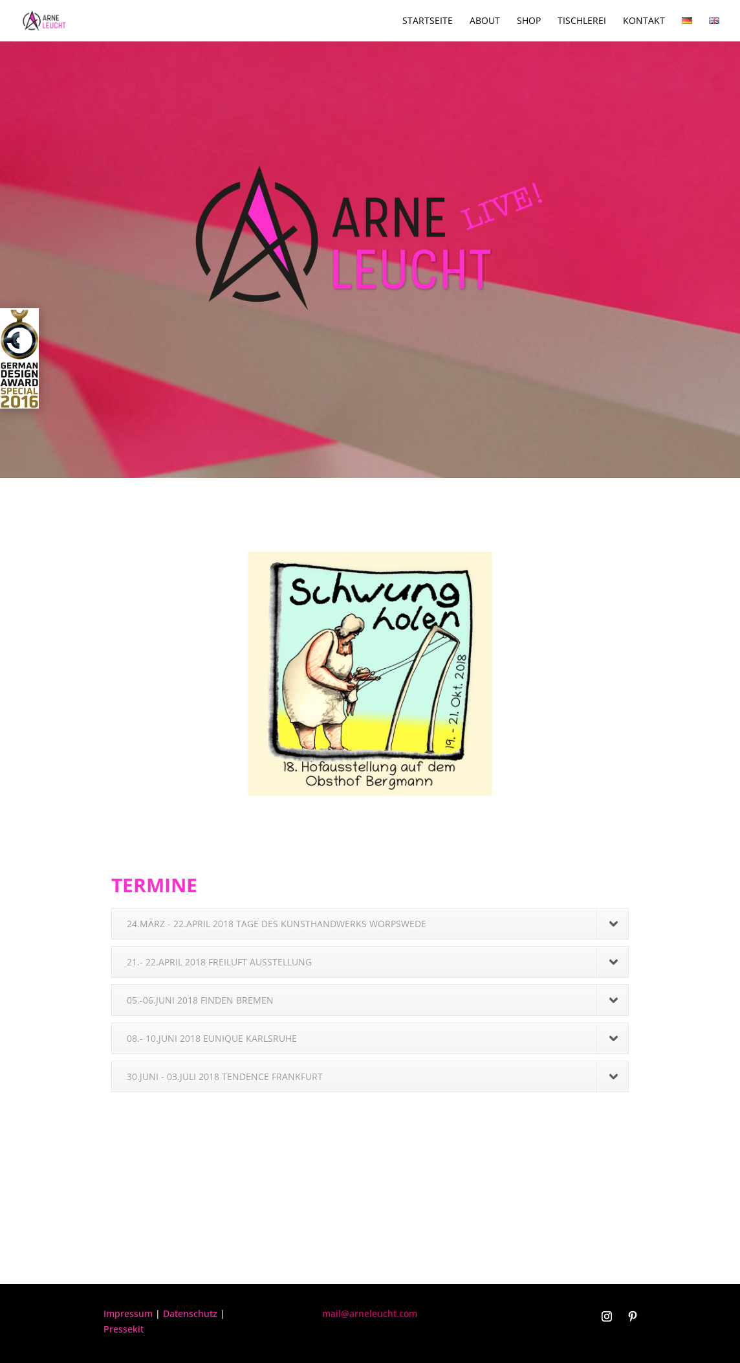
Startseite (427, 21)
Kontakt (644, 21)
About (485, 21)
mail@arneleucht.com (369, 1313)
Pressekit (123, 1329)
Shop (529, 21)
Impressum (128, 1313)
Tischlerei (582, 21)
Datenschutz (190, 1313)
